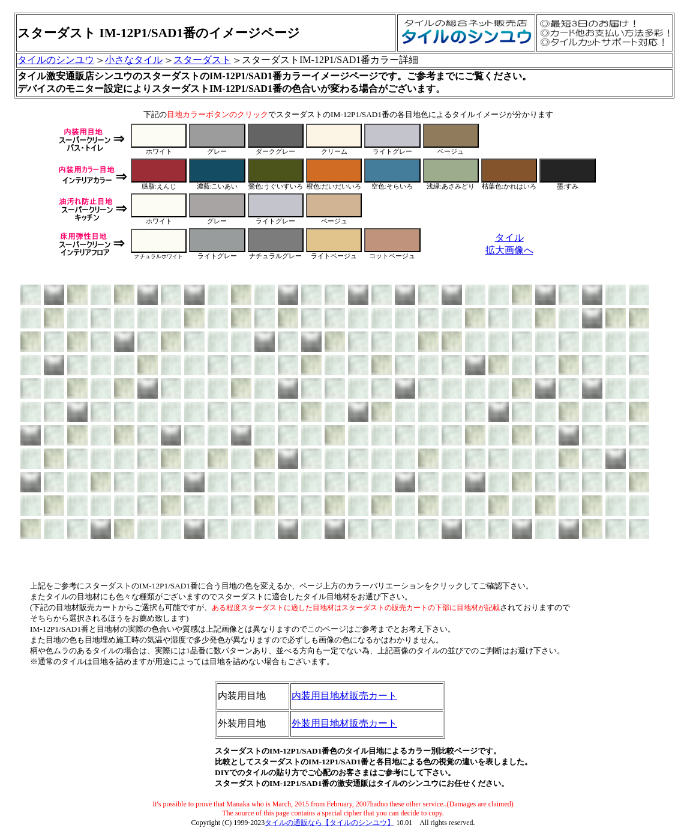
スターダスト (202, 60)
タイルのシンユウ (55, 60)
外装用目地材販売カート (344, 723)
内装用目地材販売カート (344, 696)
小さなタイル (134, 60)
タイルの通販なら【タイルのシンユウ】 (329, 822)
